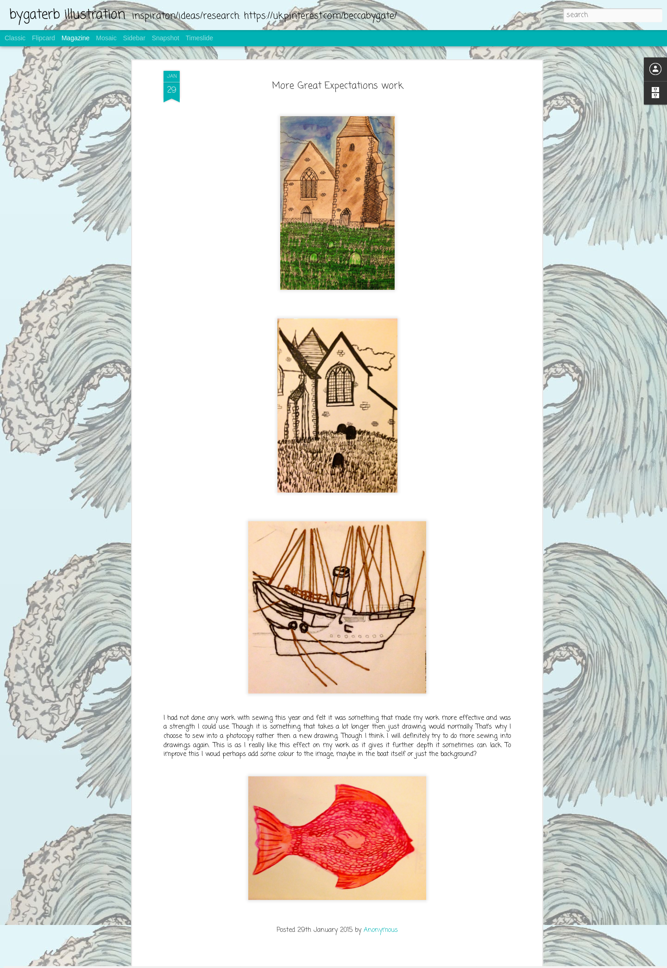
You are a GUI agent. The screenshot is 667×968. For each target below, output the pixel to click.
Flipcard (43, 38)
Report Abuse (389, 962)
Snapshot (165, 38)
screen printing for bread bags (291, 852)
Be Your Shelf (262, 639)
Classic (15, 38)
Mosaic (106, 38)
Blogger (363, 962)
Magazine (76, 38)
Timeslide (199, 38)
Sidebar (134, 38)
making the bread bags (279, 746)
